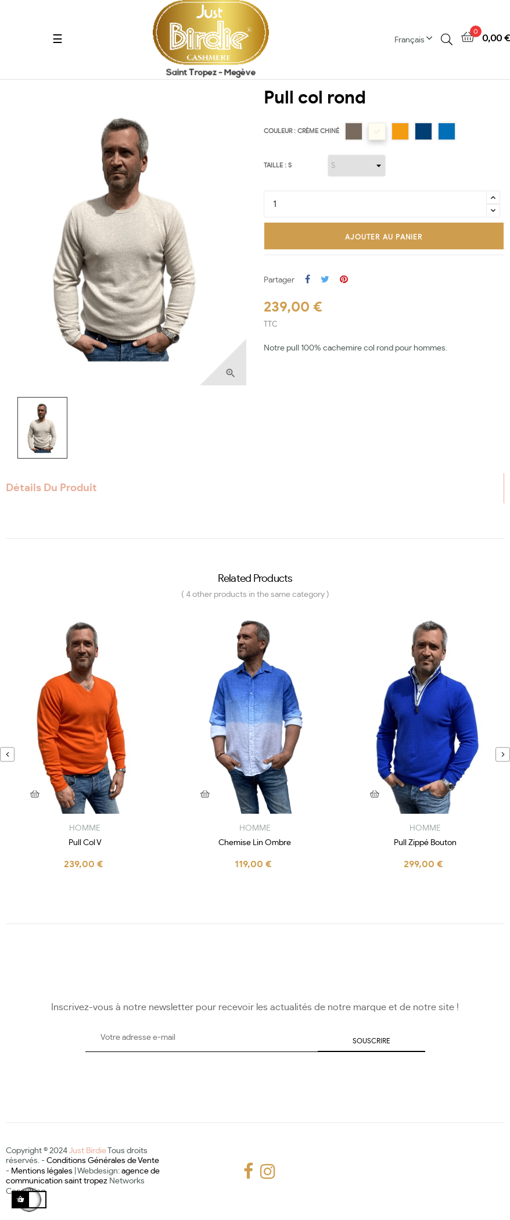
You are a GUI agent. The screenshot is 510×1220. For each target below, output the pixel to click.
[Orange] (400, 131)
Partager (307, 280)
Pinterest (344, 280)
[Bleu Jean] (423, 131)
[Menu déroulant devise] (417, 39)
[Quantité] (375, 204)
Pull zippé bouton (425, 843)
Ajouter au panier (383, 237)
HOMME (84, 828)
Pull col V (85, 843)
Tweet (325, 280)
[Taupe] (353, 131)
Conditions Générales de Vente (102, 1161)
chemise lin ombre (254, 843)
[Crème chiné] (377, 131)
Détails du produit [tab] (51, 488)
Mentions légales (42, 1171)
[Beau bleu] (446, 131)
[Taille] (357, 166)
